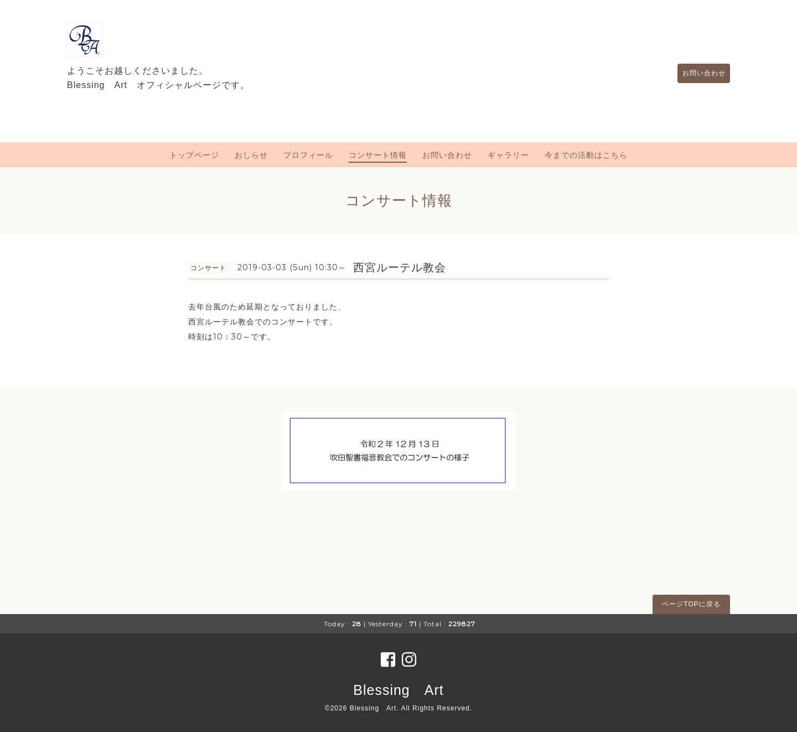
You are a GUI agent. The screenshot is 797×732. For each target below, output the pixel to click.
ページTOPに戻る (691, 604)
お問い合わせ (698, 73)
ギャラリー (508, 155)
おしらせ (251, 155)
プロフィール (308, 155)
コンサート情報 (378, 155)
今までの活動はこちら (586, 155)
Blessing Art (398, 690)
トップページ (194, 155)
